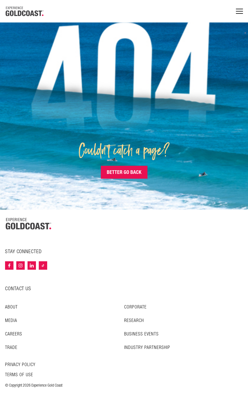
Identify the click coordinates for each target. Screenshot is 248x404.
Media (11, 321)
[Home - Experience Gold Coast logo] (24, 11)
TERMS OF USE (19, 375)
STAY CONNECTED (23, 252)
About (11, 307)
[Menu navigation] (239, 11)
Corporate (135, 307)
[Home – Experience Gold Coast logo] (28, 223)
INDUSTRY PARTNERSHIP (147, 348)
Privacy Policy (20, 365)
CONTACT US (18, 288)
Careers (13, 334)
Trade (11, 348)
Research (134, 321)
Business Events (141, 334)
